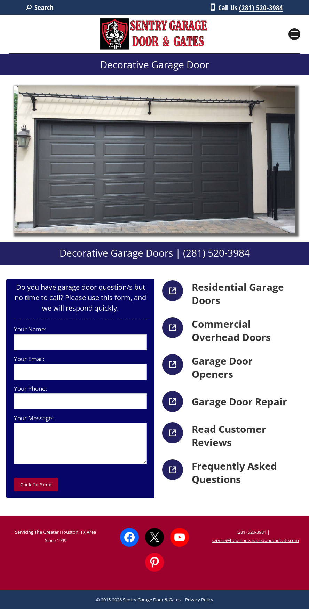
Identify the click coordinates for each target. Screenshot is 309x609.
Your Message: (34, 418)
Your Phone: (30, 388)
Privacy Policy (199, 599)
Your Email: (29, 359)
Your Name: (30, 329)
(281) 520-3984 (261, 8)
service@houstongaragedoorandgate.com (255, 540)
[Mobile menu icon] (294, 34)
